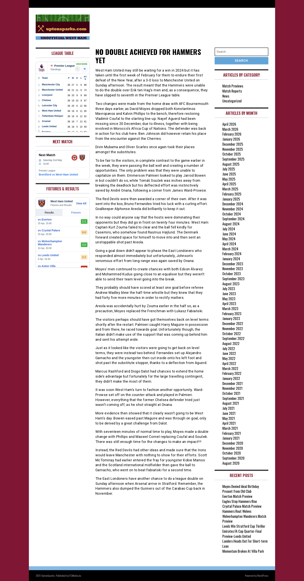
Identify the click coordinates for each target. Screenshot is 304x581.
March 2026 (230, 129)
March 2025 (230, 188)
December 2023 (232, 263)
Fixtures (76, 212)
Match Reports (232, 90)
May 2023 (228, 298)
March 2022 (230, 368)
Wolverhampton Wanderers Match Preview (244, 519)
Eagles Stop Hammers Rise (239, 501)
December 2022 (232, 323)
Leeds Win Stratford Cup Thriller (243, 526)
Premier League (62, 65)
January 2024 (231, 258)
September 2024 (233, 218)
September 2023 (233, 278)
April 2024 (229, 243)
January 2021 (231, 438)
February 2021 (231, 433)
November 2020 (232, 448)
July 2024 (228, 228)
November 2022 (232, 328)
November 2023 (232, 268)
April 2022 (229, 363)
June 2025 (229, 173)
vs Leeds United (48, 255)
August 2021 (230, 403)
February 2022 (231, 373)
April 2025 (229, 183)
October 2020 (231, 453)
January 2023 (231, 318)
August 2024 (230, 223)
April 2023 (229, 303)
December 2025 (232, 144)
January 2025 (231, 198)
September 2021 (233, 398)
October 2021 (231, 393)
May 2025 (228, 179)
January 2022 (231, 378)
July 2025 (228, 168)
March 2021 (230, 428)
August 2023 (230, 283)
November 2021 (232, 388)
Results (49, 212)
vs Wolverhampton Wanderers (50, 243)
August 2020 (230, 463)
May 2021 (228, 418)
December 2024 (232, 203)
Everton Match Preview (237, 496)
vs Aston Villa (46, 266)
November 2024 (232, 208)
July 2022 (228, 348)
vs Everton (45, 219)
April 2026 (229, 124)
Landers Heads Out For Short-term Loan (245, 544)
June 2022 (229, 353)
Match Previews (232, 85)
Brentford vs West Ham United (58, 174)
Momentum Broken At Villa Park (243, 551)
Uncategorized (232, 100)
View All (81, 203)
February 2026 (231, 134)
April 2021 (229, 423)
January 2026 (231, 139)
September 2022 (233, 338)
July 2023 (228, 288)
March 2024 (230, 248)
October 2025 (231, 153)
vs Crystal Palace (49, 230)
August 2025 (230, 164)
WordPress (262, 575)
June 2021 (229, 413)
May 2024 (228, 238)
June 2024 (229, 233)
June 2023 (229, 293)
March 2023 (230, 308)
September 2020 (233, 458)
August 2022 (230, 343)
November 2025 (232, 149)
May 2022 (228, 358)
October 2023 (231, 273)
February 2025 (231, 193)
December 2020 (232, 443)
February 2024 (231, 253)
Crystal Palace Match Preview (242, 506)
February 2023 (231, 313)
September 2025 (233, 159)
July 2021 (228, 408)
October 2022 (231, 333)
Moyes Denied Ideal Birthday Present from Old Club (240, 489)
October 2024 (231, 213)
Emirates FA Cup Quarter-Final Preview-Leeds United (242, 534)
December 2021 (232, 383)
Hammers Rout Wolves (236, 511)
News (225, 96)
